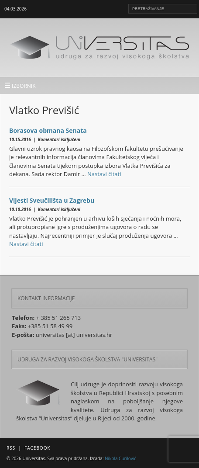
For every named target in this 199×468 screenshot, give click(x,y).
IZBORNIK (20, 85)
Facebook (37, 448)
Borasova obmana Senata (48, 130)
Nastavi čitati (104, 174)
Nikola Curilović (120, 458)
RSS (11, 448)
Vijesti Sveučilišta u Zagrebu (51, 200)
